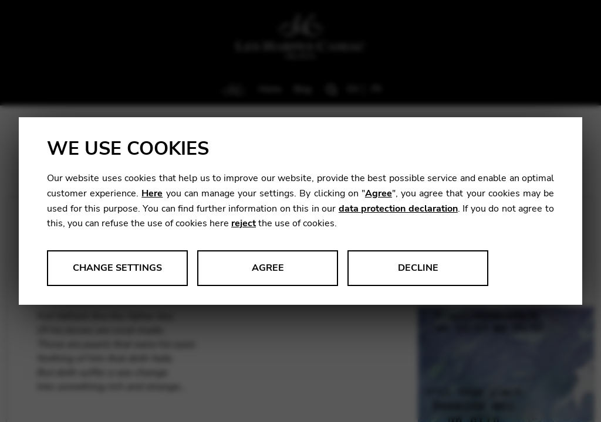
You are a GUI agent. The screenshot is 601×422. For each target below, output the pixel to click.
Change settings (117, 267)
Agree (378, 193)
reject (243, 223)
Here (152, 193)
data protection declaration (398, 208)
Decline (418, 267)
